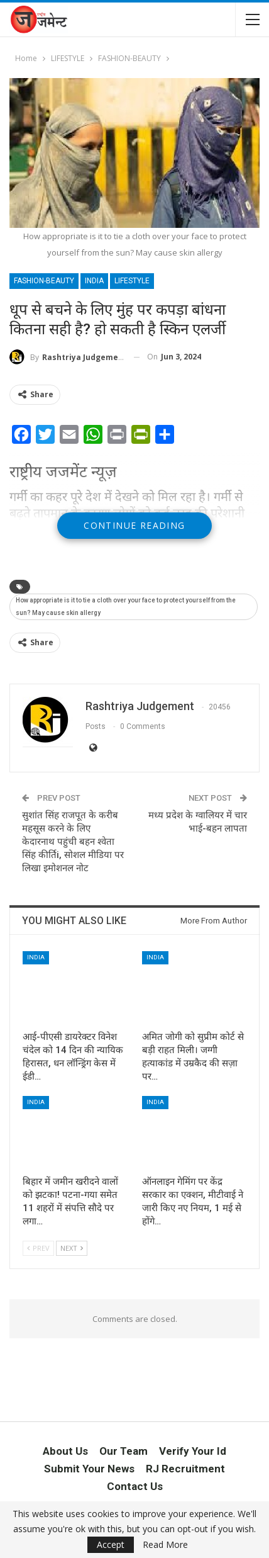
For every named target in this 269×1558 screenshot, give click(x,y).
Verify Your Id (192, 1451)
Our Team (123, 1451)
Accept (110, 1544)
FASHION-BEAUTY (44, 280)
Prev (38, 1248)
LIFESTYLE (132, 280)
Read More (165, 1544)
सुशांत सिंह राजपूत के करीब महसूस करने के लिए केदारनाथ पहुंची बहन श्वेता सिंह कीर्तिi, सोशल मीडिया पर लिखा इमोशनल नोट (73, 842)
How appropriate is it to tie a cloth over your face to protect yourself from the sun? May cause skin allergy (126, 606)
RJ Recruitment (185, 1468)
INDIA (94, 280)
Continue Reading (134, 525)
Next (71, 1248)
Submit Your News (89, 1468)
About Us (65, 1451)
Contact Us (135, 1486)
